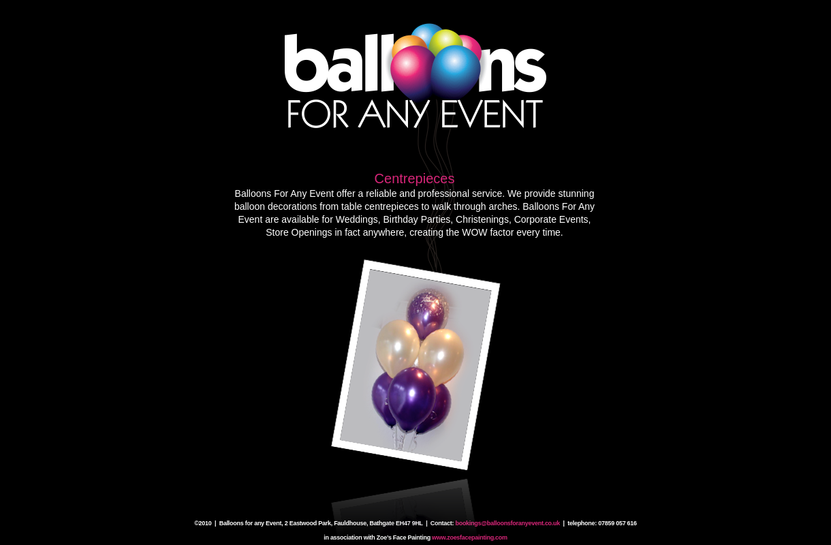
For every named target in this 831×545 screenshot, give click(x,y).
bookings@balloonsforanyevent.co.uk (507, 523)
